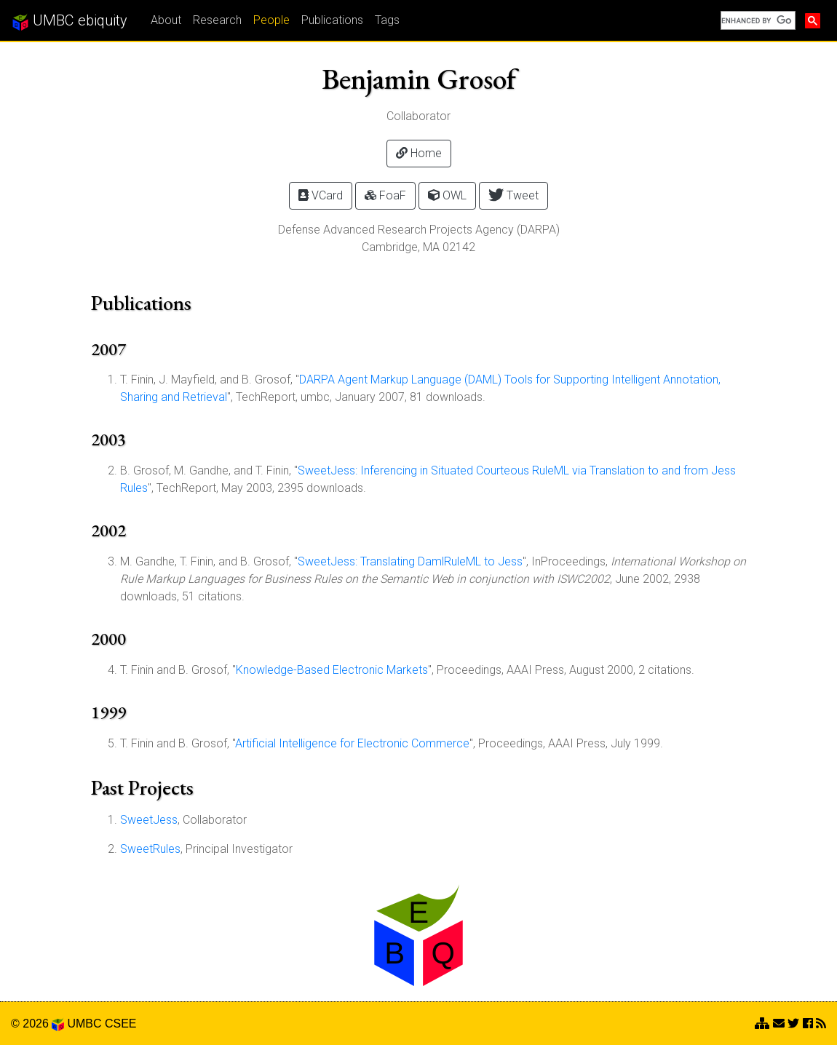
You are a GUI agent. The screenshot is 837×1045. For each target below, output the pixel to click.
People (271, 20)
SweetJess (149, 820)
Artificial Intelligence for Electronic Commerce (352, 743)
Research (217, 20)
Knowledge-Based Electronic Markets (332, 670)
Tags (387, 20)
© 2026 (37, 1023)
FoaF (385, 195)
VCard (320, 195)
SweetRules (150, 849)
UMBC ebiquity (69, 21)
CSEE (121, 1023)
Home (419, 153)
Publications (332, 20)
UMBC (84, 1023)
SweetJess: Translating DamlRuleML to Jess (410, 561)
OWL (447, 195)
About (166, 20)
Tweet (513, 194)
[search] (756, 20)
